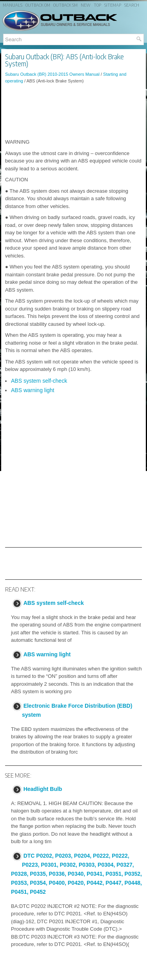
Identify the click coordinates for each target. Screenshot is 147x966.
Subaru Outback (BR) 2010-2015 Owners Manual (52, 74)
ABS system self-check (39, 381)
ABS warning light (32, 390)
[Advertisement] (73, 111)
